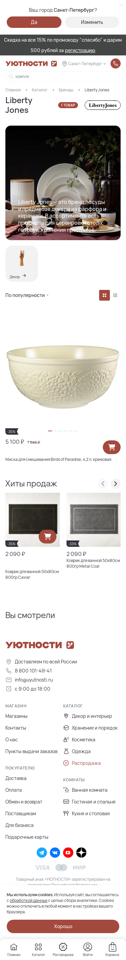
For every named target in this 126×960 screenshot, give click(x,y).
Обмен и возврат (23, 801)
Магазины (16, 716)
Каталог (39, 90)
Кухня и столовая (86, 813)
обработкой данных (28, 900)
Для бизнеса (19, 825)
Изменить (92, 22)
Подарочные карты (26, 837)
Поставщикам (20, 813)
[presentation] (103, 484)
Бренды (66, 90)
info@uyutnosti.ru (29, 680)
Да (34, 22)
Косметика (79, 739)
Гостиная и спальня (89, 801)
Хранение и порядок (90, 728)
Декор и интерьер (87, 716)
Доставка (16, 778)
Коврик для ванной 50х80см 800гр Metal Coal (93, 563)
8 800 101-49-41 (28, 670)
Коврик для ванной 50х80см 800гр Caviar (32, 574)
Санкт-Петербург (85, 64)
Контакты (15, 728)
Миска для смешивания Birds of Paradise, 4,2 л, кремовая (58, 459)
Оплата (13, 790)
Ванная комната (85, 790)
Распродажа (82, 763)
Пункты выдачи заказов (31, 751)
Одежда (77, 751)
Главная (12, 90)
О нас (11, 739)
